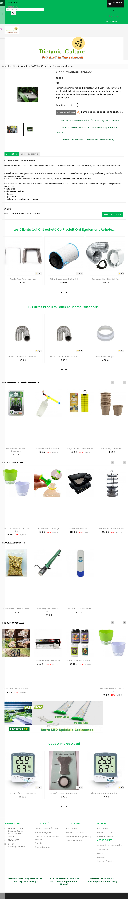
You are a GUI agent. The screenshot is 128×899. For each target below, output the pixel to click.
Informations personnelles (109, 845)
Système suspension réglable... (16, 449)
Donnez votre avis (113, 214)
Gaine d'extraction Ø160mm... (23, 356)
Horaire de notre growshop (78, 836)
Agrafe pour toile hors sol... (23, 279)
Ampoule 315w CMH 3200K (48, 660)
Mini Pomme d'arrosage (48, 528)
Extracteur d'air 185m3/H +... (105, 279)
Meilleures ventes (105, 836)
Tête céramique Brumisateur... (64, 793)
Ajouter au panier (66, 112)
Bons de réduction (105, 861)
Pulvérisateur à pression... (48, 448)
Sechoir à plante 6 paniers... (112, 528)
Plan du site (40, 843)
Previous (120, 382)
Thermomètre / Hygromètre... (22, 793)
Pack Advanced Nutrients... (80, 660)
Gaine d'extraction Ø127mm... (64, 356)
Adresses (101, 857)
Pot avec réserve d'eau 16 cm (16, 529)
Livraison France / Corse (46, 828)
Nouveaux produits (75, 832)
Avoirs (100, 853)
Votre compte (105, 840)
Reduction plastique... (105, 356)
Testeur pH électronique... (80, 608)
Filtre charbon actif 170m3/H (64, 279)
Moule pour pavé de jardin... (16, 688)
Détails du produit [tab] (29, 154)
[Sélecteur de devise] (112, 21)
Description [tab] (11, 154)
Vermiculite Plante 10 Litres (16, 608)
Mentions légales (43, 832)
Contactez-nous (43, 847)
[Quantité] (73, 105)
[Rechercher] (25, 9)
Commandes (103, 849)
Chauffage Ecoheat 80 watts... (48, 610)
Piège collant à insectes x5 (80, 448)
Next (124, 382)
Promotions (71, 828)
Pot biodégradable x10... (112, 448)
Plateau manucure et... (80, 528)
